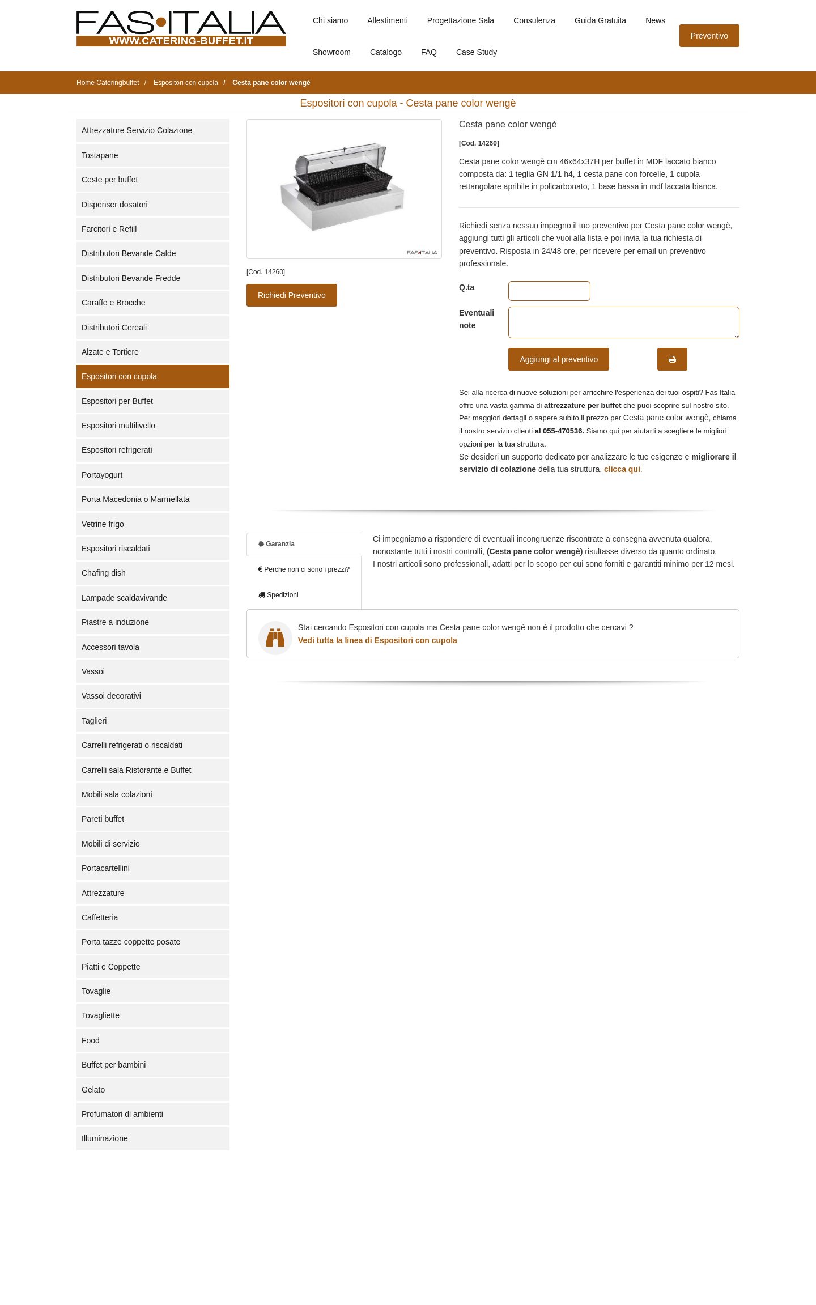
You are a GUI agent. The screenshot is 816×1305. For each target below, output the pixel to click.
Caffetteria (100, 917)
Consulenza (534, 20)
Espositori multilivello (118, 425)
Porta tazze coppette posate (131, 941)
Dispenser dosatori (115, 204)
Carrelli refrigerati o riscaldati (132, 745)
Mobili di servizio (111, 843)
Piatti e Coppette (111, 966)
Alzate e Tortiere (110, 351)
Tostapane (100, 155)
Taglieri (94, 720)
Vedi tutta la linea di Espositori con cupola (377, 640)
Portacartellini (106, 868)
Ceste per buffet (110, 179)
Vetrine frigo (103, 524)
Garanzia (276, 544)
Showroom (332, 52)
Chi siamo (330, 20)
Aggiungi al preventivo (559, 359)
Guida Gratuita (600, 20)
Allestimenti (387, 20)
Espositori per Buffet (117, 401)
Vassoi (93, 671)
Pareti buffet (103, 818)
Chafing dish (104, 572)
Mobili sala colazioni (117, 794)
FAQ (429, 52)
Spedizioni (278, 595)
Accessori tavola (110, 647)
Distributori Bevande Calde (129, 253)
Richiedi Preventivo (292, 295)
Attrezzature (103, 893)
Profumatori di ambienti (122, 1114)
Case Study (476, 52)
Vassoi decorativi (111, 695)
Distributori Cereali (114, 327)
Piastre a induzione (115, 622)
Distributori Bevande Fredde (131, 278)
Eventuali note (475, 319)
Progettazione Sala (460, 20)
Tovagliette (101, 1015)
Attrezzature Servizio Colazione (137, 130)
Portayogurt (102, 474)
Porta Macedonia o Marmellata (136, 499)
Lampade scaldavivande (124, 597)
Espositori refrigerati (117, 449)
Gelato (93, 1089)
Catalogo (386, 52)
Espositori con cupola (119, 376)
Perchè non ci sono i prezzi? (304, 569)
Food (91, 1040)
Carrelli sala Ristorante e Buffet (137, 770)
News (655, 20)
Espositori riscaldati (116, 548)
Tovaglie (96, 991)
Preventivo (709, 35)
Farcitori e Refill (109, 228)
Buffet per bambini (114, 1064)
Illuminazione (105, 1138)
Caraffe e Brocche (114, 302)
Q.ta (466, 287)
